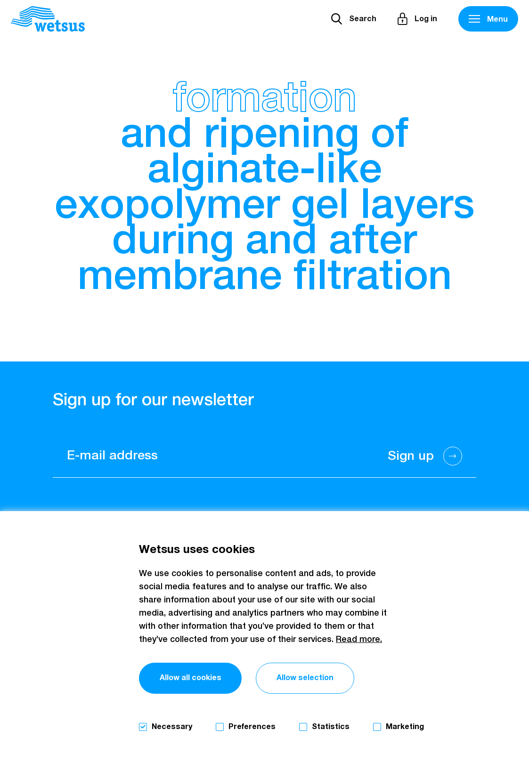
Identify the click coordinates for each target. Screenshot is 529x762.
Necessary (172, 726)
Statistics (331, 726)
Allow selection (305, 678)
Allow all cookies (190, 678)
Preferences (252, 726)
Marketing (405, 726)
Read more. (359, 639)
